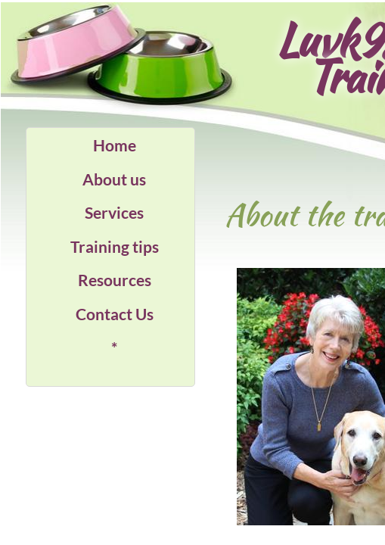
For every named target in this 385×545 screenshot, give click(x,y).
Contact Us (115, 313)
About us (114, 179)
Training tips (114, 246)
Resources (114, 279)
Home (114, 144)
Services (114, 212)
